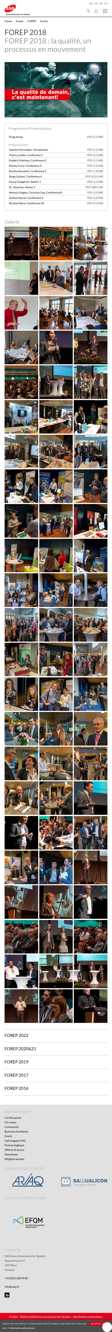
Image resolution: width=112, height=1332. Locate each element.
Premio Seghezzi (14, 1145)
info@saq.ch (12, 1286)
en (105, 4)
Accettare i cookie (99, 1323)
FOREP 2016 (16, 1088)
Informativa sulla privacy (22, 1328)
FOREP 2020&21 (20, 1048)
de (90, 4)
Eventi (8, 1136)
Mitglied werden (14, 1159)
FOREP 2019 (16, 1061)
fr (96, 4)
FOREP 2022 (16, 1035)
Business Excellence (16, 1131)
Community (12, 1127)
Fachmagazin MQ (15, 1140)
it (101, 4)
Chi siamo (10, 1122)
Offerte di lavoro (14, 1149)
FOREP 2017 (16, 1075)
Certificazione (13, 1117)
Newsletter (11, 1154)
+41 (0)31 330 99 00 (16, 1278)
